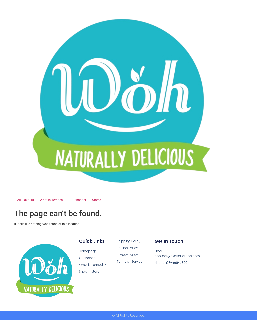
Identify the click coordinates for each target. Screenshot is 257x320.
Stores (96, 200)
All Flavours (25, 200)
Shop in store (89, 271)
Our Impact (78, 200)
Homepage (88, 251)
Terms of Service (130, 261)
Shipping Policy (128, 241)
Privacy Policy (127, 254)
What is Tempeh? (52, 200)
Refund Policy (127, 248)
